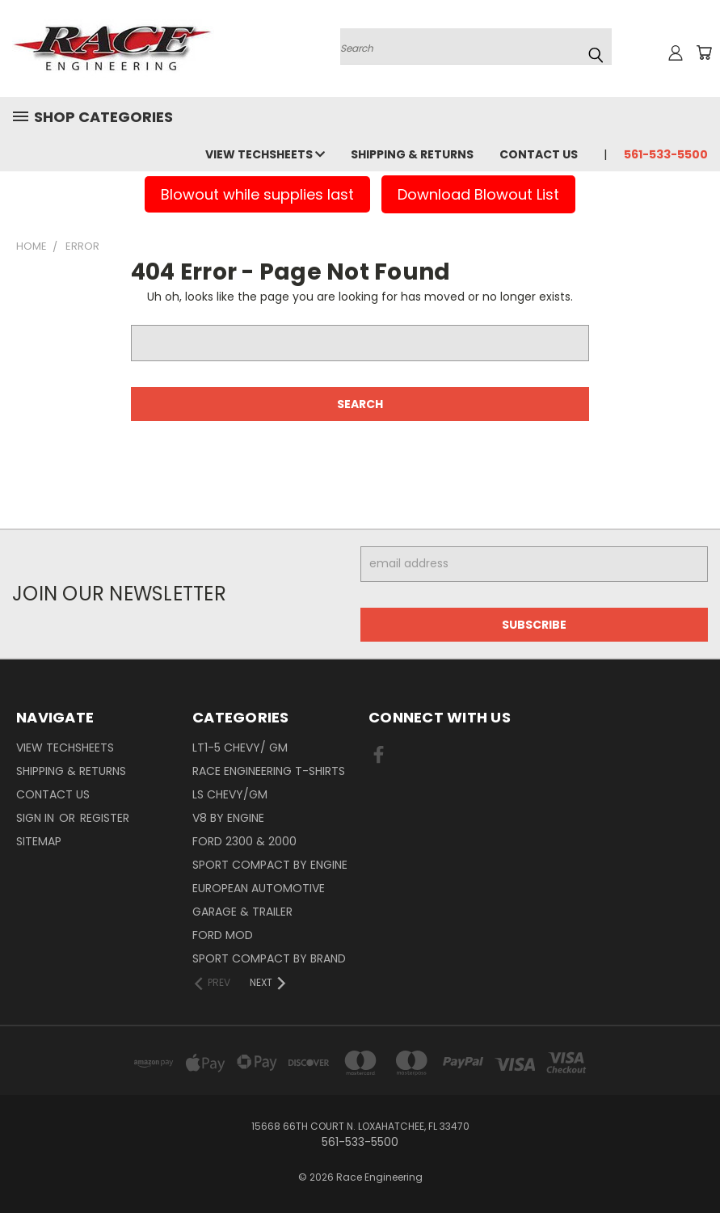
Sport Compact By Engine (269, 865)
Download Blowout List (478, 194)
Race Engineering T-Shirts (268, 771)
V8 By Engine (228, 818)
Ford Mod (222, 935)
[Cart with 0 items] (704, 52)
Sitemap (38, 841)
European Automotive (258, 888)
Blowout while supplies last (257, 194)
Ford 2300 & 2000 (244, 841)
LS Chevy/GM (229, 794)
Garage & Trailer (242, 911)
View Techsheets (265, 154)
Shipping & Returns (412, 154)
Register (104, 818)
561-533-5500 (666, 154)
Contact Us (538, 154)
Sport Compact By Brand (269, 958)
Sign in (36, 818)
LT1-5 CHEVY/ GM (240, 747)
